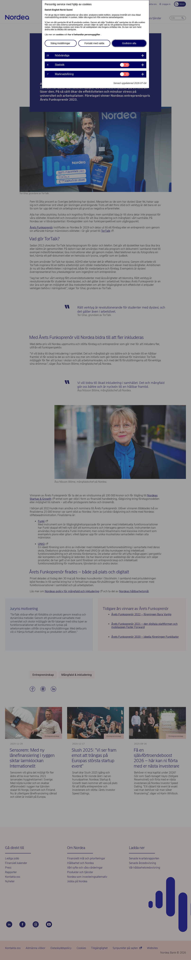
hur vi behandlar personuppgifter (84, 34)
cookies (60, 34)
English (55, 10)
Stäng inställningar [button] (60, 43)
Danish (48, 10)
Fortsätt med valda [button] (94, 43)
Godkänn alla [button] (129, 43)
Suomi (69, 10)
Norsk (63, 10)
